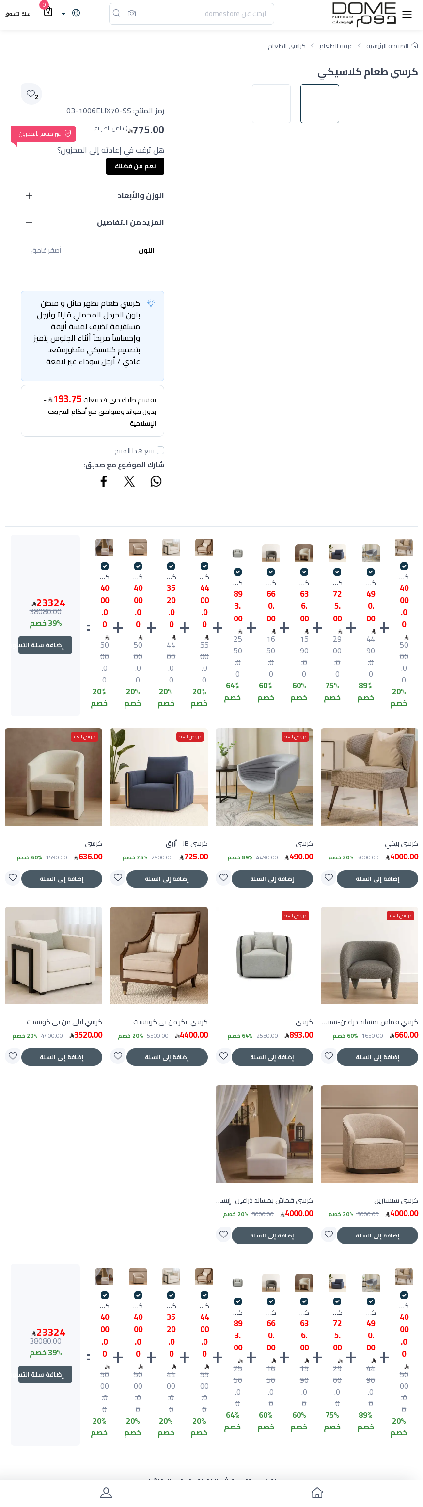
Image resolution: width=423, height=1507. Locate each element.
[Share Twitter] (130, 483)
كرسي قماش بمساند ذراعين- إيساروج (104, 577)
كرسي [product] (304, 844)
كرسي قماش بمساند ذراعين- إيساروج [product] (264, 1200)
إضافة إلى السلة (378, 878)
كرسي (371, 583)
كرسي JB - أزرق (337, 583)
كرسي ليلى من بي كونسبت (171, 577)
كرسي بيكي (404, 577)
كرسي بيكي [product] (401, 844)
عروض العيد (295, 736)
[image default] (324, 325)
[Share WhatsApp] (155, 483)
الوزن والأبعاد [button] (141, 195)
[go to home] (317, 1494)
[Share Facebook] (104, 483)
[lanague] (69, 13)
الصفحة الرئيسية (392, 45)
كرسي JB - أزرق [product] (187, 844)
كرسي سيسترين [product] (396, 1200)
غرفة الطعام (336, 45)
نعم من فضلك (135, 166)
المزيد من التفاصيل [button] (130, 222)
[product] (369, 776)
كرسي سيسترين (138, 577)
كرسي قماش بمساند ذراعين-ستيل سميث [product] (369, 1022)
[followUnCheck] (160, 450)
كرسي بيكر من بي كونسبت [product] (170, 1022)
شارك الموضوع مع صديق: (123, 465)
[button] (407, 14)
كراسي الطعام (287, 45)
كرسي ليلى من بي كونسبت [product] (64, 1022)
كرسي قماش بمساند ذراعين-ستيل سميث (271, 583)
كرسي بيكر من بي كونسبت (204, 577)
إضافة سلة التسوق (40, 644)
